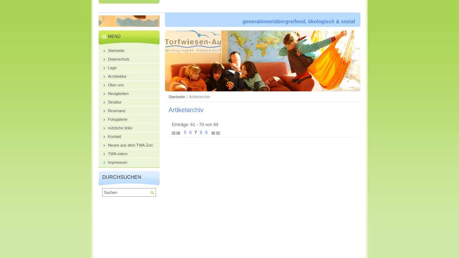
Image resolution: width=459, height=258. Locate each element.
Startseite (177, 97)
